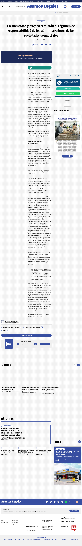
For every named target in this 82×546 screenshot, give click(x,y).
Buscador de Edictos (62, 12)
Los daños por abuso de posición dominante (8, 388)
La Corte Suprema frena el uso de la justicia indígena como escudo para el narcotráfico (43, 498)
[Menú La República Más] (2, 7)
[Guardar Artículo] (34, 45)
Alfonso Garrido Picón (31, 395)
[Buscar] (10, 7)
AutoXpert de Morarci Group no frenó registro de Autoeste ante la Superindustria (67, 499)
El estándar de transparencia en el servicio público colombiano (50, 389)
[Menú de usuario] (65, 6)
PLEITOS (43, 13)
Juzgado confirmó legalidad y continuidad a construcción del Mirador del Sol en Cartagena (26, 498)
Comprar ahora (67, 88)
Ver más (67, 156)
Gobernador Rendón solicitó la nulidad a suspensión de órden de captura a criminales (12, 477)
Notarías (10, 1)
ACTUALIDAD (15, 13)
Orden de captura (64, 1)
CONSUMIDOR (34, 13)
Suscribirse (75, 6)
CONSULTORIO (24, 13)
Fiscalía (48, 1)
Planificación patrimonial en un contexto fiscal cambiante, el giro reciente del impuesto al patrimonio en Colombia (30, 390)
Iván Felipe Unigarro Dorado (51, 393)
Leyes (4, 330)
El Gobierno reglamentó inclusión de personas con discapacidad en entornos (8, 498)
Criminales (55, 1)
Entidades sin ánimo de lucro (11, 327)
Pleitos (57, 487)
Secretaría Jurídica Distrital (32, 327)
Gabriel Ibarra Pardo (11, 391)
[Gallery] (27, 343)
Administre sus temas (26, 335)
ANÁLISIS (50, 13)
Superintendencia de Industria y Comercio (24, 1)
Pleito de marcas (40, 1)
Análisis (6, 365)
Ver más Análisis (74, 365)
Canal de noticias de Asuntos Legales (39, 68)
